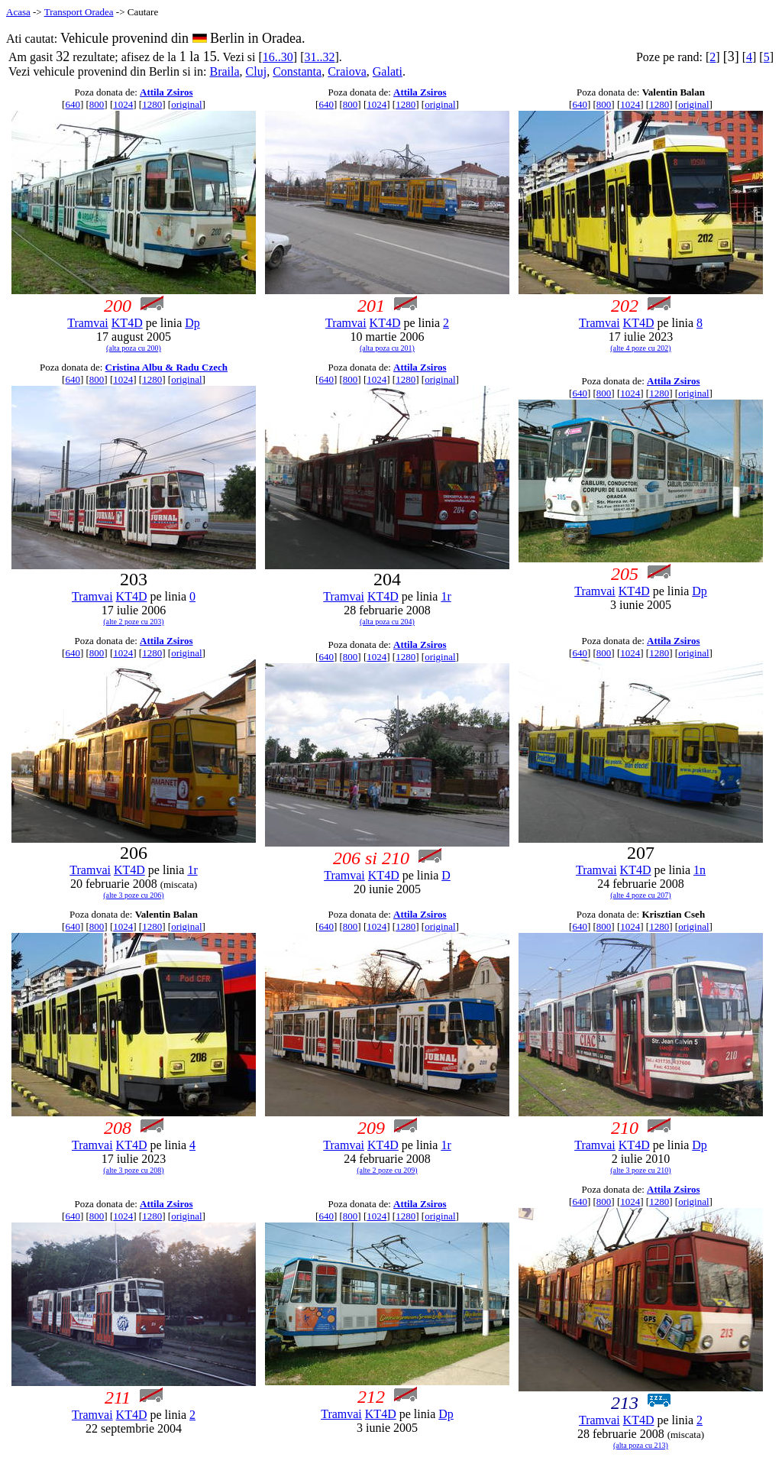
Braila (225, 71)
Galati (387, 71)
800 (97, 104)
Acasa (18, 12)
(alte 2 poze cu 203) (133, 621)
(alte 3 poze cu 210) (640, 1170)
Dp (192, 322)
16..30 (278, 56)
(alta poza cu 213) (640, 1445)
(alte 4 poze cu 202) (640, 348)
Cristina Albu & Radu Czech (166, 367)
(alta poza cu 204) (387, 621)
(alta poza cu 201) (387, 348)
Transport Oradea (79, 12)
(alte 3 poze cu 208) (133, 1170)
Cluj (256, 71)
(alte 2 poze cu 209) (387, 1170)
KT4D (127, 322)
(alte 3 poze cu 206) (133, 895)
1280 (152, 104)
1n (699, 869)
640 (72, 104)
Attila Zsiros (166, 92)
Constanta (297, 71)
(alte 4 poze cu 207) (640, 895)
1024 (123, 104)
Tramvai (87, 322)
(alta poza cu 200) (133, 348)
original (186, 104)
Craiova (347, 71)
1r (446, 596)
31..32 (319, 56)
